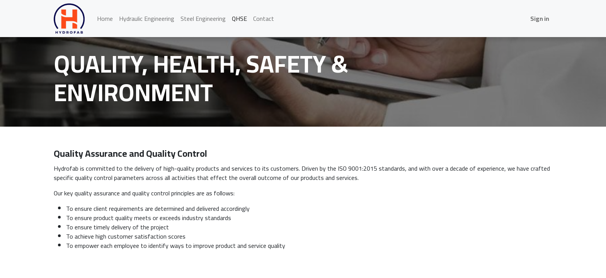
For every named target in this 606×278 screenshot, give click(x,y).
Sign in (539, 18)
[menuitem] (105, 18)
